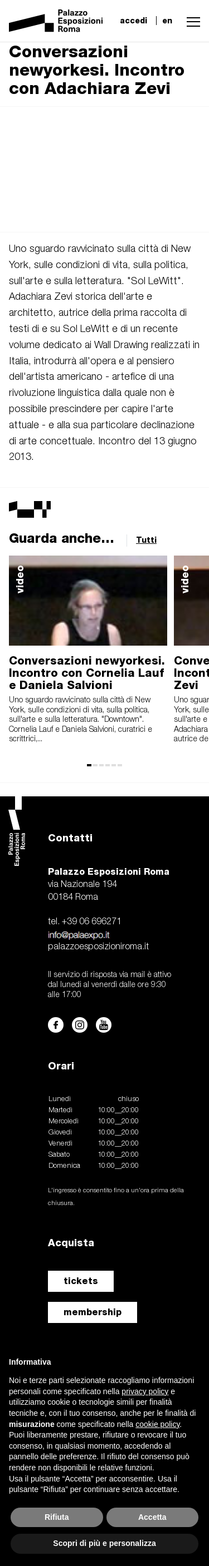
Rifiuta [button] (57, 1517)
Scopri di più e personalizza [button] (104, 1543)
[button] (190, 20)
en (167, 20)
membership (92, 1312)
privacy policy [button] (144, 1391)
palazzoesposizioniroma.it (98, 947)
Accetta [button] (152, 1517)
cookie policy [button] (157, 1424)
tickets (81, 1281)
